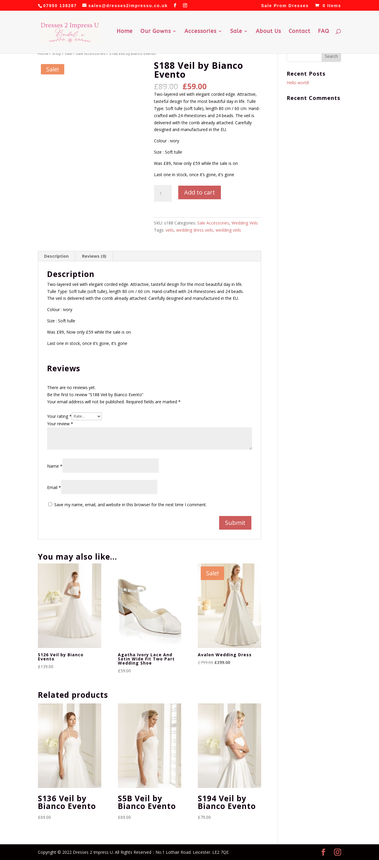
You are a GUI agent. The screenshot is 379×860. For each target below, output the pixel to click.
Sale (236, 31)
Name (54, 466)
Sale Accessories (91, 53)
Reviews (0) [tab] (94, 256)
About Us (268, 31)
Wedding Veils (245, 223)
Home (125, 31)
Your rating (59, 416)
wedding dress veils (194, 230)
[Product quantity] (163, 193)
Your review (60, 423)
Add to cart (199, 192)
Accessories (200, 31)
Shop (56, 53)
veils (170, 230)
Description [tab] (56, 256)
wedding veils (228, 230)
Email (54, 487)
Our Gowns (155, 31)
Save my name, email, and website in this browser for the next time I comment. (130, 504)
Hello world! (298, 82)
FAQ (323, 31)
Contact (299, 31)
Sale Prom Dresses (285, 6)
